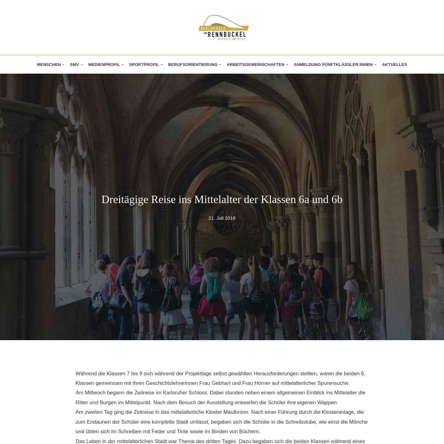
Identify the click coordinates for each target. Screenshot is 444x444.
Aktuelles (394, 64)
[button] (63, 64)
